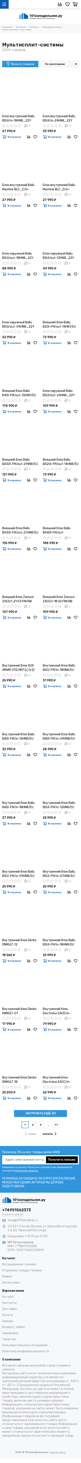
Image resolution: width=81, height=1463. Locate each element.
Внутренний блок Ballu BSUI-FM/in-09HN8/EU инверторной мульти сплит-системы (18, 874)
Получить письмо (62, 1160)
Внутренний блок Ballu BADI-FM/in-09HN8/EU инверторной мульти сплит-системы (59, 736)
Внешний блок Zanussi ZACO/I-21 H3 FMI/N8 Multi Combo (18, 599)
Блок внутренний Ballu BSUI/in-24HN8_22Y (59, 118)
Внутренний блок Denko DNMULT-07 (19, 1011)
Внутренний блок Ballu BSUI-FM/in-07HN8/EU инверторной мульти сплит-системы (59, 874)
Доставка (9, 1309)
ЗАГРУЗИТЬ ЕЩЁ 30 (40, 1113)
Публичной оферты (25, 1170)
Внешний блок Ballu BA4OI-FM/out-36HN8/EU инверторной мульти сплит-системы (60, 530)
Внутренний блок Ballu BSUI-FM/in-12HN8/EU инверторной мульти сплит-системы (59, 805)
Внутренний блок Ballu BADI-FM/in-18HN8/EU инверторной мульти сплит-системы (18, 805)
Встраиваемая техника (19, 1264)
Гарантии (9, 1339)
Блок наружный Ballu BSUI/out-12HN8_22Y (58, 256)
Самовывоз (10, 1333)
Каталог (8, 1297)
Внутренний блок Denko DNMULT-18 (19, 1080)
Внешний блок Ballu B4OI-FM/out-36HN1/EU (19, 393)
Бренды (7, 1321)
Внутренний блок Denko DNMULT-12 (19, 942)
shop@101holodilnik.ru (23, 1220)
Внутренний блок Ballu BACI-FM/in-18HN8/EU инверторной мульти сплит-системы (59, 668)
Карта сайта (58, 1452)
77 (56, 1124)
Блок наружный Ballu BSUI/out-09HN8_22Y (18, 324)
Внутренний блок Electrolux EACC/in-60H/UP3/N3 (57, 1080)
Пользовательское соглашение (25, 1345)
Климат (7, 1276)
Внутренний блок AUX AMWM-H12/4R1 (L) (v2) (18, 668)
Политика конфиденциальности (25, 1351)
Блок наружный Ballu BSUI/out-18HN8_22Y (17, 256)
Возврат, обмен (13, 1327)
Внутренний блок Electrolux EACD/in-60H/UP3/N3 (57, 1011)
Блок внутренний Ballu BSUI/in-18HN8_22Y (18, 118)
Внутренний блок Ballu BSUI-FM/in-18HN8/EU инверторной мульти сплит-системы (59, 942)
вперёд (49, 1134)
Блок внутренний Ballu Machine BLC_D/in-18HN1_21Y (59, 187)
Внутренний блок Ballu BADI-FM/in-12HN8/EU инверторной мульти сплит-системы (18, 736)
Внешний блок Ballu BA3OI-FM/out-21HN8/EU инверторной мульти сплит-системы (20, 462)
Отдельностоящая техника (22, 1270)
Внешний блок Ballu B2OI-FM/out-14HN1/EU (59, 324)
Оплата (7, 1315)
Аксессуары (11, 1282)
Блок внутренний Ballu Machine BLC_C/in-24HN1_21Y (18, 187)
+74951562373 (16, 1210)
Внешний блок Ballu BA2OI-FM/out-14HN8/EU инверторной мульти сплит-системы (60, 462)
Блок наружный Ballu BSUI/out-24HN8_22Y (59, 393)
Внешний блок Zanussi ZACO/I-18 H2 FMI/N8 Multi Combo (59, 599)
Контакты (9, 1303)
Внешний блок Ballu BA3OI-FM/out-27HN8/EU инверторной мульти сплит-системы (20, 530)
